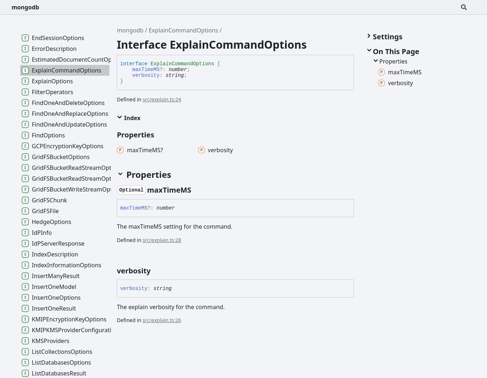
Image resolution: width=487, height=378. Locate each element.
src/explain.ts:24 (162, 99)
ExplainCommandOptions (183, 30)
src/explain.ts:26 (162, 320)
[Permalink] (197, 190)
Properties (390, 61)
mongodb (25, 7)
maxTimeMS (146, 69)
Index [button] (128, 118)
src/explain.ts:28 (162, 240)
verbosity (146, 75)
